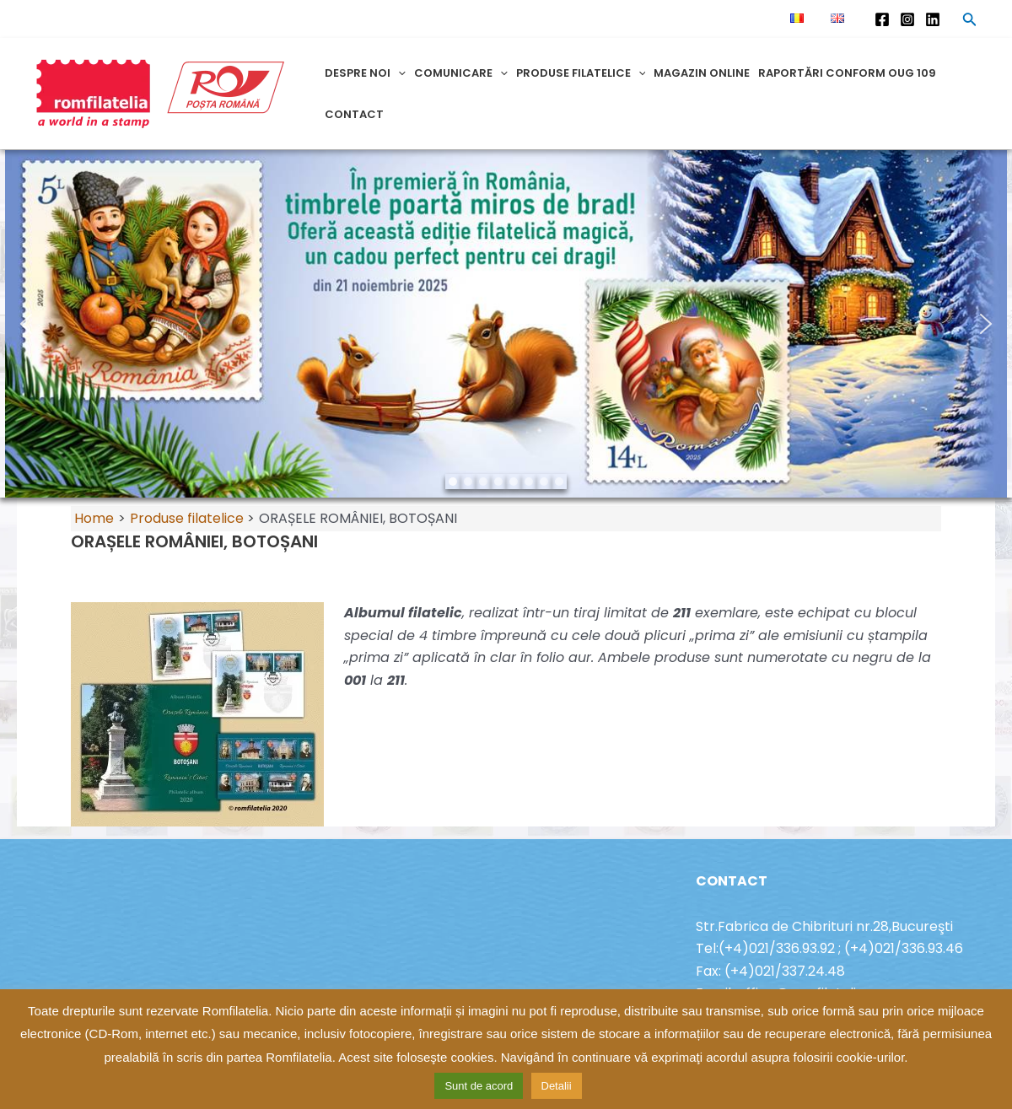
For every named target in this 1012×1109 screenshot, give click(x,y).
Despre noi (365, 73)
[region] (506, 324)
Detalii (556, 1085)
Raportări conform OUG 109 (847, 73)
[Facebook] (882, 19)
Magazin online (702, 73)
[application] (398, 73)
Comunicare (461, 73)
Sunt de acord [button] (478, 1085)
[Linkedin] (932, 19)
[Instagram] (907, 19)
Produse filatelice (581, 73)
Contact (354, 114)
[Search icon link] (969, 22)
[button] (26, 323)
